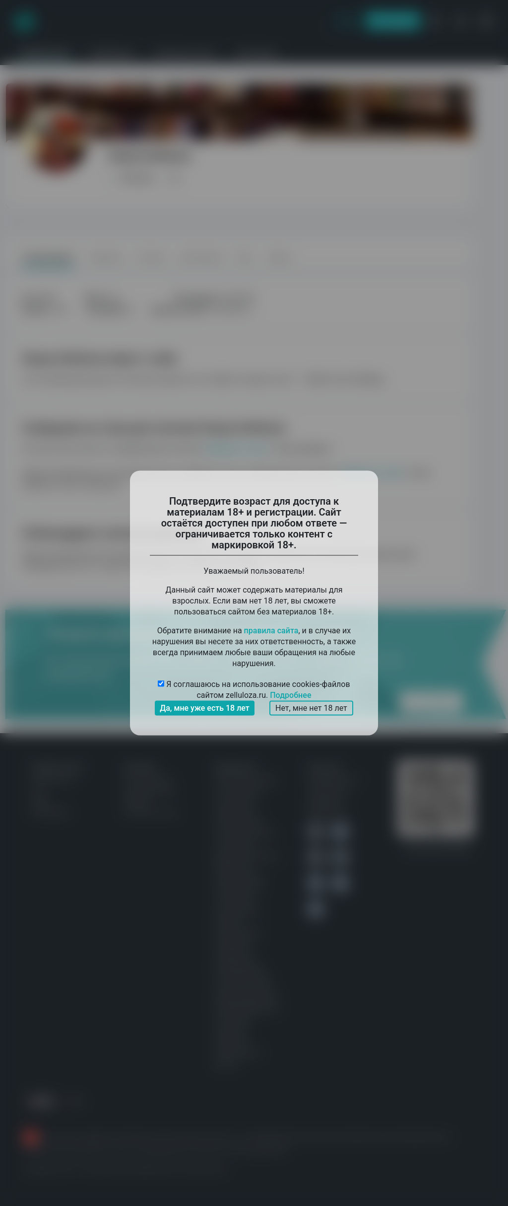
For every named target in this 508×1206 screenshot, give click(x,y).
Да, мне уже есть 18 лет (205, 708)
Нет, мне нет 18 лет (311, 708)
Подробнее (290, 695)
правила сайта (271, 630)
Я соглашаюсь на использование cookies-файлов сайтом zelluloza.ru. (254, 690)
